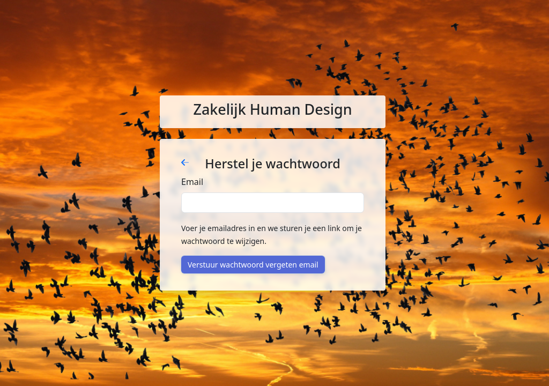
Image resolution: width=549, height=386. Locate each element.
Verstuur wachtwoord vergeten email (253, 264)
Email (192, 182)
